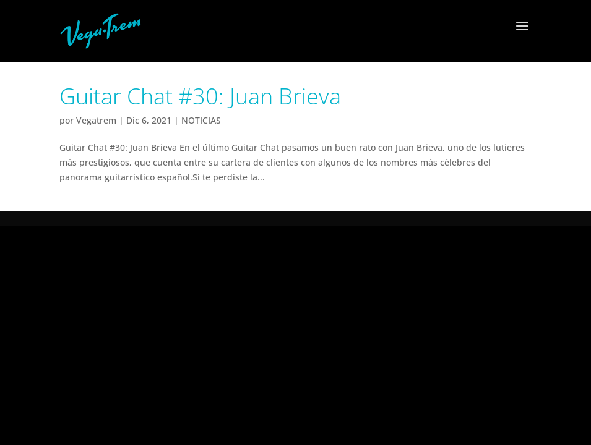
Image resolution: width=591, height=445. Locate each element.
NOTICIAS (201, 120)
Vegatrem (96, 120)
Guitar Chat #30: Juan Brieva (200, 96)
